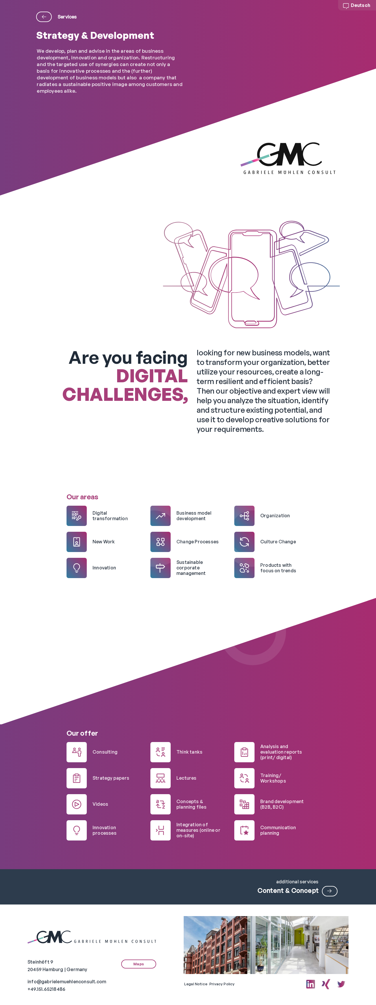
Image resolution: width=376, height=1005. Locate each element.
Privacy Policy (222, 984)
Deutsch (360, 5)
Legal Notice (195, 984)
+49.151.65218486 (46, 989)
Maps (138, 964)
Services (56, 17)
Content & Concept (287, 890)
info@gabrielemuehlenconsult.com (66, 981)
